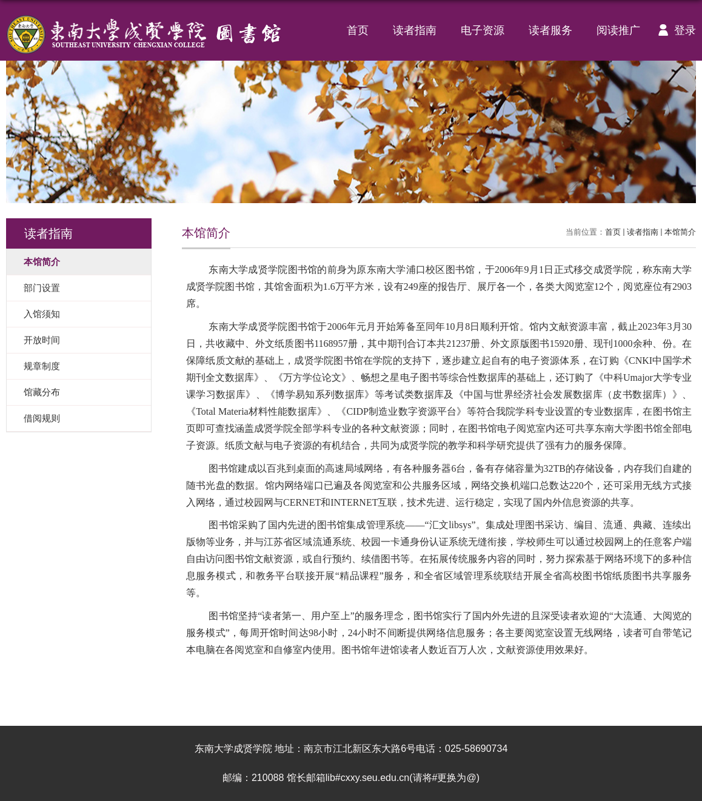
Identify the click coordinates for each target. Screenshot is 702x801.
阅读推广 (618, 30)
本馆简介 (680, 231)
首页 (358, 30)
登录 (674, 30)
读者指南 (414, 30)
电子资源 (482, 30)
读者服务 (550, 30)
